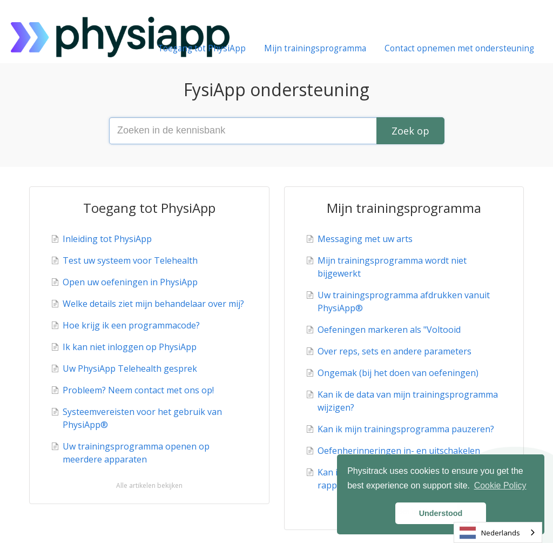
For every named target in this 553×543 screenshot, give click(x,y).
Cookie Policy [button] (500, 485)
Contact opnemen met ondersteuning (459, 48)
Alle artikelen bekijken (149, 485)
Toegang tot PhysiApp (202, 48)
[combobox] (498, 532)
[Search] (410, 130)
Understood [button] (441, 513)
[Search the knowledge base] (276, 130)
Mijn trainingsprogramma (315, 48)
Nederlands (490, 532)
